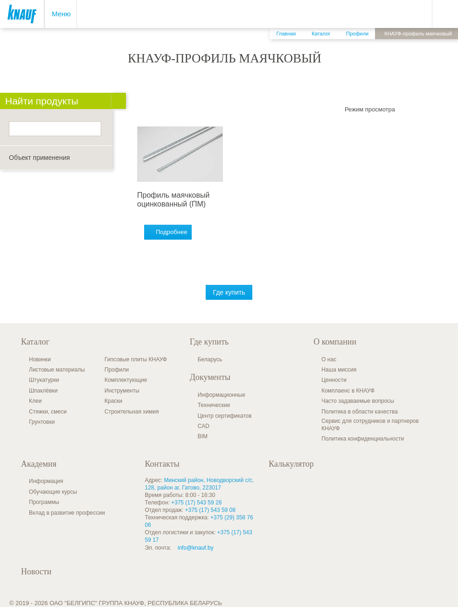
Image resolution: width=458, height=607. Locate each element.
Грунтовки (42, 422)
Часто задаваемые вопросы (357, 401)
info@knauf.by (196, 548)
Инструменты (121, 390)
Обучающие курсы (53, 492)
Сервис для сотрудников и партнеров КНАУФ (370, 425)
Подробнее (171, 231)
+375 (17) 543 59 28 (196, 502)
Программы (44, 502)
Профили (116, 369)
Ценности (334, 380)
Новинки (40, 359)
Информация (46, 481)
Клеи (35, 401)
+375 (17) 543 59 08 (210, 510)
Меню (61, 14)
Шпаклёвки (43, 390)
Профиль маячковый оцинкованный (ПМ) (173, 199)
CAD (203, 426)
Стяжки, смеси (48, 411)
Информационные (221, 395)
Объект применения (39, 157)
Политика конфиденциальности (362, 438)
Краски (113, 401)
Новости (36, 571)
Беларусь (210, 359)
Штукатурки (44, 380)
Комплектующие (125, 380)
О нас (328, 359)
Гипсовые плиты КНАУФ (135, 359)
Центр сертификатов (225, 416)
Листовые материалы (57, 369)
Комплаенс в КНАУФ (348, 390)
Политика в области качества (359, 411)
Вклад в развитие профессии (67, 513)
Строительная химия (131, 411)
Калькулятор (291, 464)
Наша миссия (338, 369)
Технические (214, 405)
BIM (203, 436)
